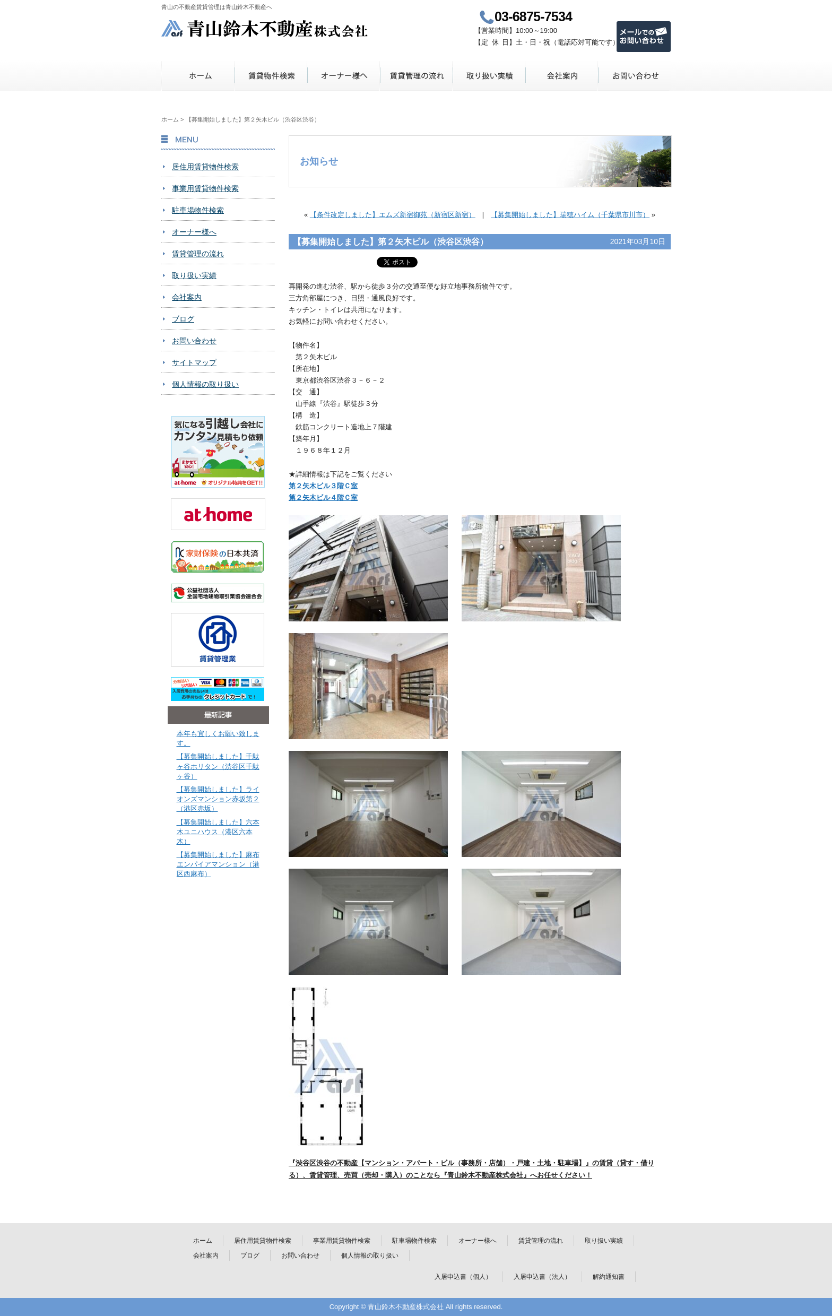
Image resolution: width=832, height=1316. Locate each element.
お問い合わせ (634, 75)
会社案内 (561, 75)
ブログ (183, 319)
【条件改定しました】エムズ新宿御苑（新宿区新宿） (392, 215)
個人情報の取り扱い (205, 384)
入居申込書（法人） (542, 1276)
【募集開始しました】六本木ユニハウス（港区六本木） (218, 831)
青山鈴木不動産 (265, 28)
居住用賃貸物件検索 (205, 166)
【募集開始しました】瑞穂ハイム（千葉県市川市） (570, 215)
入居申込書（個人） (463, 1276)
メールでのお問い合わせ (644, 36)
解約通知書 (609, 1276)
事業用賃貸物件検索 (205, 188)
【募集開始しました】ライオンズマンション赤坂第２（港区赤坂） (218, 798)
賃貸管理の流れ (416, 75)
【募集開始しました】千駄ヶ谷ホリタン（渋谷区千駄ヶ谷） (218, 766)
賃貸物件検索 (271, 75)
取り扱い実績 (489, 75)
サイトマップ (194, 362)
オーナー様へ (343, 75)
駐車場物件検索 (198, 210)
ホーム (198, 75)
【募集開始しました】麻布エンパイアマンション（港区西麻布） (218, 864)
